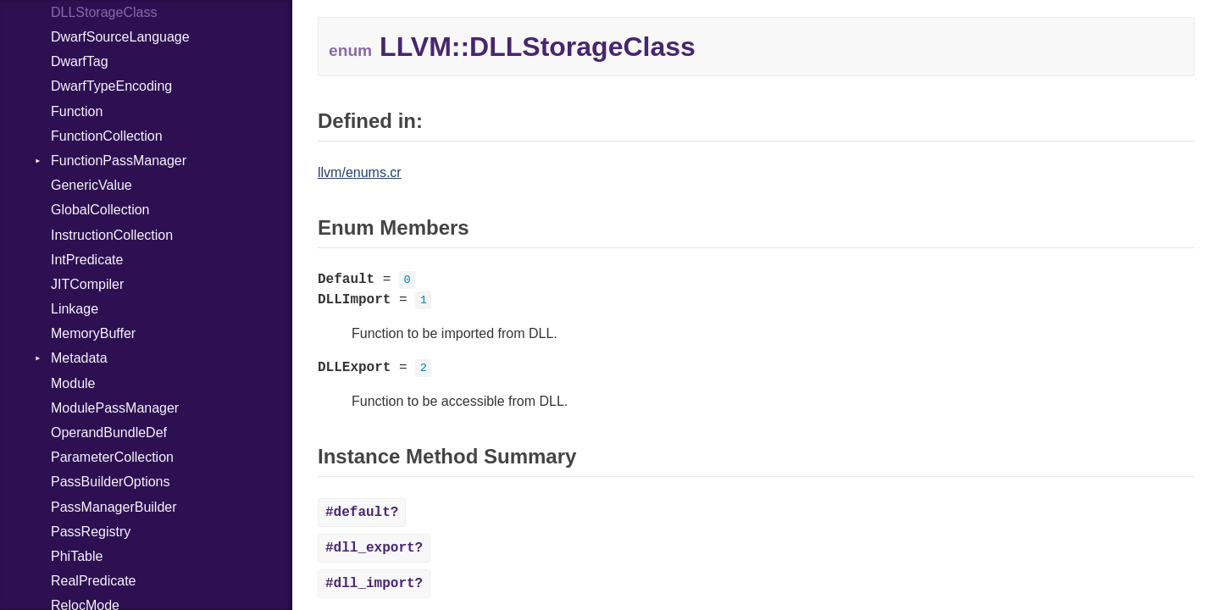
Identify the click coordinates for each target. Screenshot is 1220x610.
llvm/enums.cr (360, 172)
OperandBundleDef (109, 432)
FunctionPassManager (118, 160)
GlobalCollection (100, 209)
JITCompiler (87, 284)
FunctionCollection (107, 136)
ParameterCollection (112, 457)
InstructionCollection (112, 235)
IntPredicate (87, 259)
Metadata (79, 358)
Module (73, 383)
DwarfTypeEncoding (111, 86)
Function (77, 111)
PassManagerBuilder (114, 507)
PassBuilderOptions (110, 481)
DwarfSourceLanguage (120, 37)
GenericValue (91, 185)
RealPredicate (93, 581)
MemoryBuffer (93, 333)
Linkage (74, 309)
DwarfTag (79, 61)
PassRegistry (90, 531)
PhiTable (77, 556)
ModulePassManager (115, 408)
